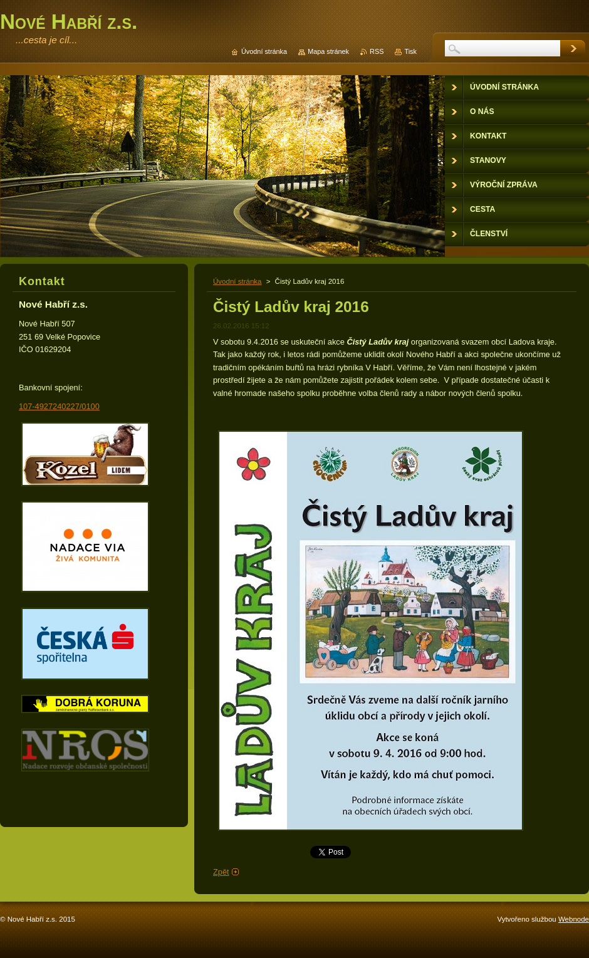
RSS (376, 51)
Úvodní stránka (237, 281)
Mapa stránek (328, 51)
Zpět (221, 872)
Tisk (410, 51)
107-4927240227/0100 (59, 406)
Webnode (573, 919)
